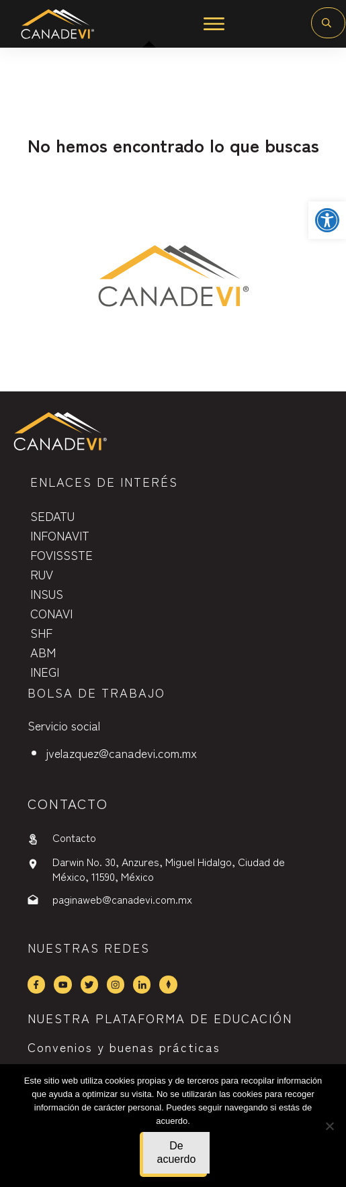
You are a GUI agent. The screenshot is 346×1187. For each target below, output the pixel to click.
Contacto (74, 837)
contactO (68, 803)
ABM (43, 652)
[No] (329, 1126)
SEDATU (52, 515)
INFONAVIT (59, 535)
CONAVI (51, 613)
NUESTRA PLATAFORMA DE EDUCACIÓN (160, 1018)
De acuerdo (176, 1152)
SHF (41, 632)
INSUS (46, 593)
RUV (41, 574)
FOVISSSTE (61, 554)
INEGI (44, 671)
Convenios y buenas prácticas (124, 1046)
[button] (327, 220)
